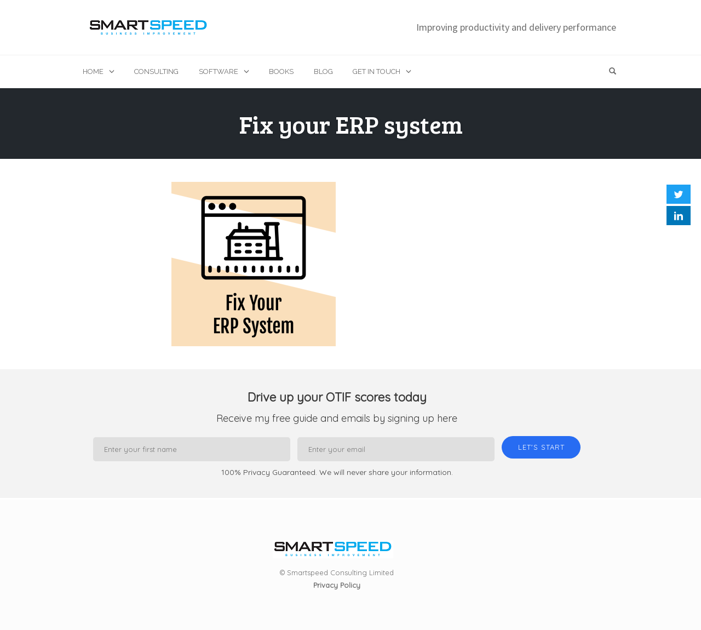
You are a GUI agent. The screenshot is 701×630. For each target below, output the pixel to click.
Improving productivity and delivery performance (516, 27)
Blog (323, 71)
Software (218, 71)
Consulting (156, 71)
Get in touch (376, 71)
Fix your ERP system (351, 124)
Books (281, 71)
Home (93, 71)
